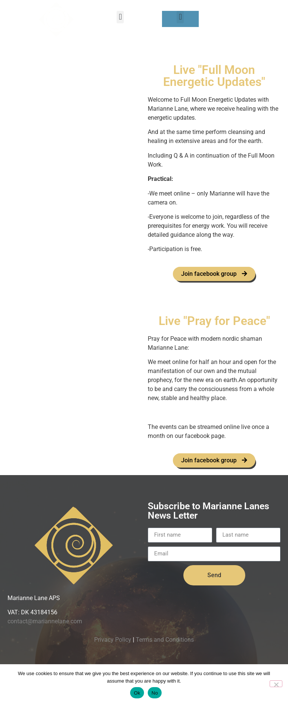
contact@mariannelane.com (45, 621)
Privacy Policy (112, 639)
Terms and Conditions (165, 639)
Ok (137, 693)
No (155, 693)
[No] (276, 683)
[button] (120, 17)
